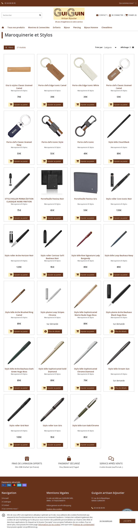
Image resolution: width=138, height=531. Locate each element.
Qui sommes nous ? (10, 509)
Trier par (99, 47)
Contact (5, 505)
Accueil (5, 498)
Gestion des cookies (54, 509)
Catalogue (6, 502)
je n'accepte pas (106, 521)
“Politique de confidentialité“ (83, 524)
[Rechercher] (40, 15)
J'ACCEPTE (127, 521)
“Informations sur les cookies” (49, 524)
